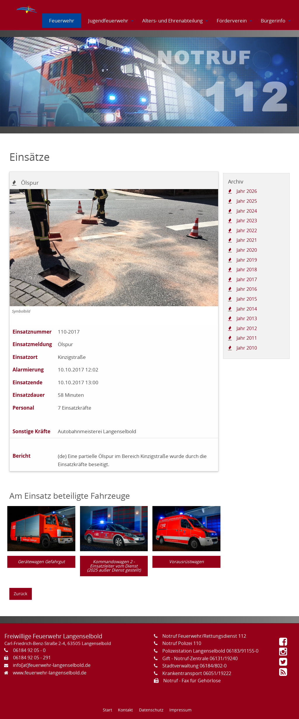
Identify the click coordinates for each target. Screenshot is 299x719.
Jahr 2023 (247, 220)
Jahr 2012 (247, 328)
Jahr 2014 (247, 309)
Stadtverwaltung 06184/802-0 (194, 665)
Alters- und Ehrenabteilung (172, 20)
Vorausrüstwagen (186, 561)
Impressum (180, 710)
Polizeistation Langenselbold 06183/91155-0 (210, 651)
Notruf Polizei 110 (181, 643)
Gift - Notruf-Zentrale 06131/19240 (200, 658)
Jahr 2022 (247, 230)
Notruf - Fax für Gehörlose (192, 680)
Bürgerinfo (273, 20)
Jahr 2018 (247, 269)
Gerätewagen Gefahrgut (41, 561)
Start (107, 710)
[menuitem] (27, 7)
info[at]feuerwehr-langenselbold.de (52, 665)
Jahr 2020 (247, 250)
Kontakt (125, 710)
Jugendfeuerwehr (108, 20)
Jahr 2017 (247, 279)
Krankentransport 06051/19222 (196, 673)
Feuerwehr (61, 20)
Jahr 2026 (247, 191)
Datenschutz (151, 710)
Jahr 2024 (247, 211)
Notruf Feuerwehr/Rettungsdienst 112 (204, 636)
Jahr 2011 (247, 338)
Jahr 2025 (247, 201)
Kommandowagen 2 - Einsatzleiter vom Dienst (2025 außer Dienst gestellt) (114, 566)
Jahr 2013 (247, 318)
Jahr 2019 (247, 260)
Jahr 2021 (247, 240)
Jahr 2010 (247, 348)
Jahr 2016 (247, 289)
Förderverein (232, 20)
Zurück (20, 593)
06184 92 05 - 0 (29, 650)
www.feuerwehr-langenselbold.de (49, 672)
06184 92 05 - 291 (32, 657)
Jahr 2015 (247, 299)
